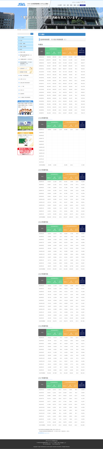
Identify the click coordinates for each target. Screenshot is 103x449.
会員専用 (22, 93)
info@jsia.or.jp (54, 440)
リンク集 (22, 86)
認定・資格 (22, 43)
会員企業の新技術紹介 (25, 82)
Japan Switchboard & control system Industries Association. (50, 446)
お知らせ (22, 90)
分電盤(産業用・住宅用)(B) (26, 59)
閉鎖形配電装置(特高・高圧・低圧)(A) (25, 55)
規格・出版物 (23, 46)
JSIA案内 (22, 37)
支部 (21, 40)
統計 (21, 49)
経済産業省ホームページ (43, 432)
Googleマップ (63, 442)
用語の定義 (22, 52)
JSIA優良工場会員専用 (25, 97)
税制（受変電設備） (24, 75)
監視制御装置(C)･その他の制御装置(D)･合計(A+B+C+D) (26, 63)
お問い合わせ (23, 79)
